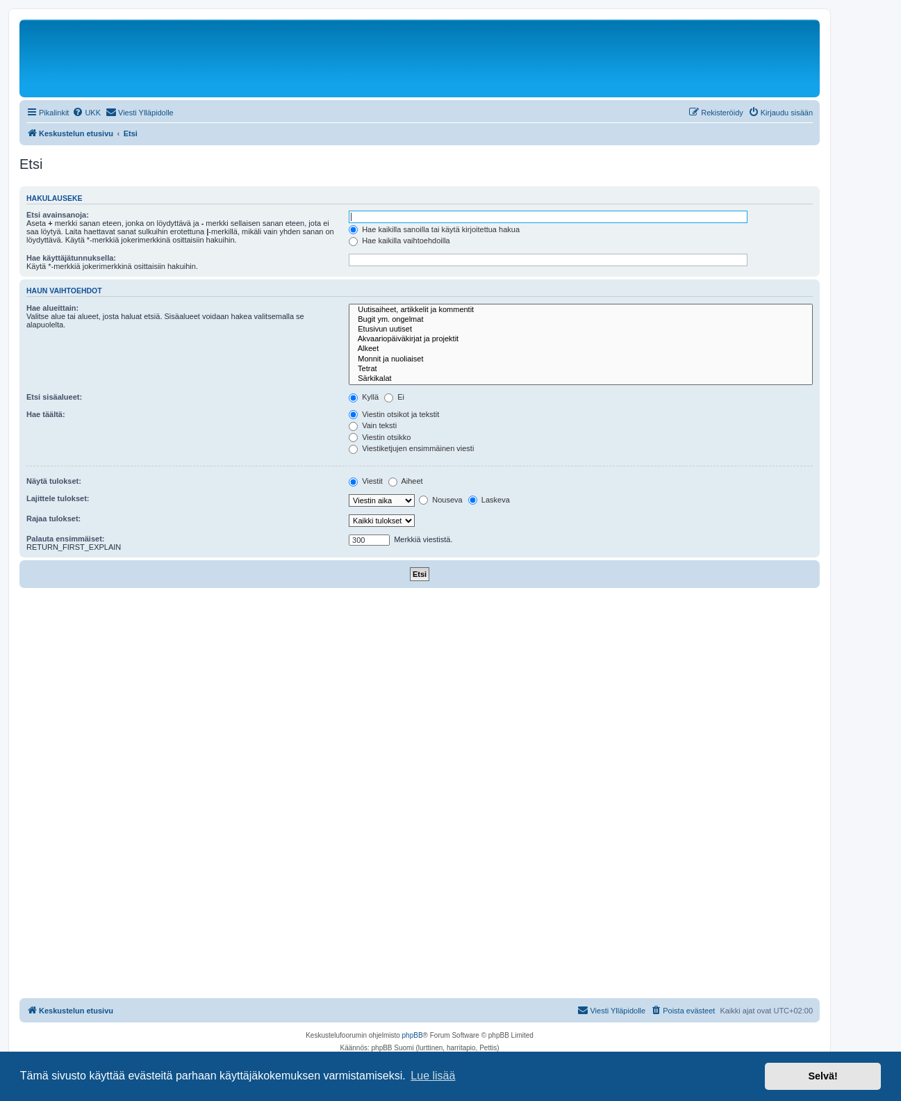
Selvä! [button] (822, 1076)
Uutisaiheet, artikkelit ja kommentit (580, 310)
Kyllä (364, 397)
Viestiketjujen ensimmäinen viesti (411, 448)
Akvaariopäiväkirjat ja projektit (580, 339)
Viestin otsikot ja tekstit (394, 414)
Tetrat (580, 369)
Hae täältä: (45, 414)
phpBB (412, 1035)
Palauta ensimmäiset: (65, 539)
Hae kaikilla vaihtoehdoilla (399, 240)
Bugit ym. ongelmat (580, 320)
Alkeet (580, 349)
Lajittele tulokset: (57, 498)
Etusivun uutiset (580, 329)
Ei (394, 397)
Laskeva (489, 500)
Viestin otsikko (380, 437)
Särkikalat (580, 379)
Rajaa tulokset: (53, 518)
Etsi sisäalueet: (54, 397)
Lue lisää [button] (433, 1076)
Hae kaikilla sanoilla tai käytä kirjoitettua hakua (434, 229)
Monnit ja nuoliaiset (580, 359)
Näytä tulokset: (53, 481)
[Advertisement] (419, 692)
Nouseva (440, 500)
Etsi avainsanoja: (57, 215)
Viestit (366, 481)
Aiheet (405, 481)
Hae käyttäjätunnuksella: (71, 258)
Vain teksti (373, 425)
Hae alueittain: (52, 308)
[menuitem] (86, 112)
